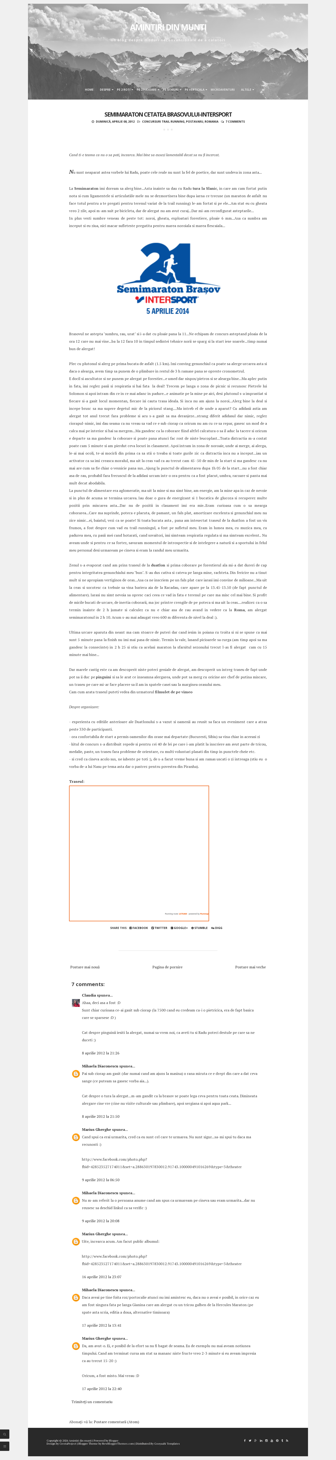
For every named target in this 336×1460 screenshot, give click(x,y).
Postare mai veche (250, 967)
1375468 (183, 914)
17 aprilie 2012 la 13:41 (102, 1325)
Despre (105, 90)
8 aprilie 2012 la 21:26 (100, 1053)
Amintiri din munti (168, 27)
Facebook (139, 928)
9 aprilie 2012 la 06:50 (100, 1179)
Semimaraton (86, 188)
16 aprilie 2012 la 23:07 (102, 1276)
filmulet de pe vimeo (173, 691)
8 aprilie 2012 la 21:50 (100, 1116)
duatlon (158, 565)
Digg (216, 928)
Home (89, 90)
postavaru (194, 122)
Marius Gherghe (96, 1129)
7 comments (235, 122)
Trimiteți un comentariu (91, 1401)
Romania (211, 122)
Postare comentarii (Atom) (116, 1421)
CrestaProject (68, 1443)
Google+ (179, 928)
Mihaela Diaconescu (100, 1066)
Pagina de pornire (167, 967)
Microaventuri (223, 90)
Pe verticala (194, 90)
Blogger (113, 1440)
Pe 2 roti (123, 90)
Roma (239, 609)
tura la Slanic (205, 188)
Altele (246, 90)
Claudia (89, 995)
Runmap (204, 914)
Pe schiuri (170, 90)
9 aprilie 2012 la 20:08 (100, 1220)
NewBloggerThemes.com (118, 1443)
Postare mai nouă (85, 967)
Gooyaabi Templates (167, 1443)
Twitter (159, 928)
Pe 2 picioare (147, 90)
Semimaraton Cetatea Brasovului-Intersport (168, 114)
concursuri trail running (163, 122)
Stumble (199, 928)
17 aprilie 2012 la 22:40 (102, 1388)
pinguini (103, 677)
